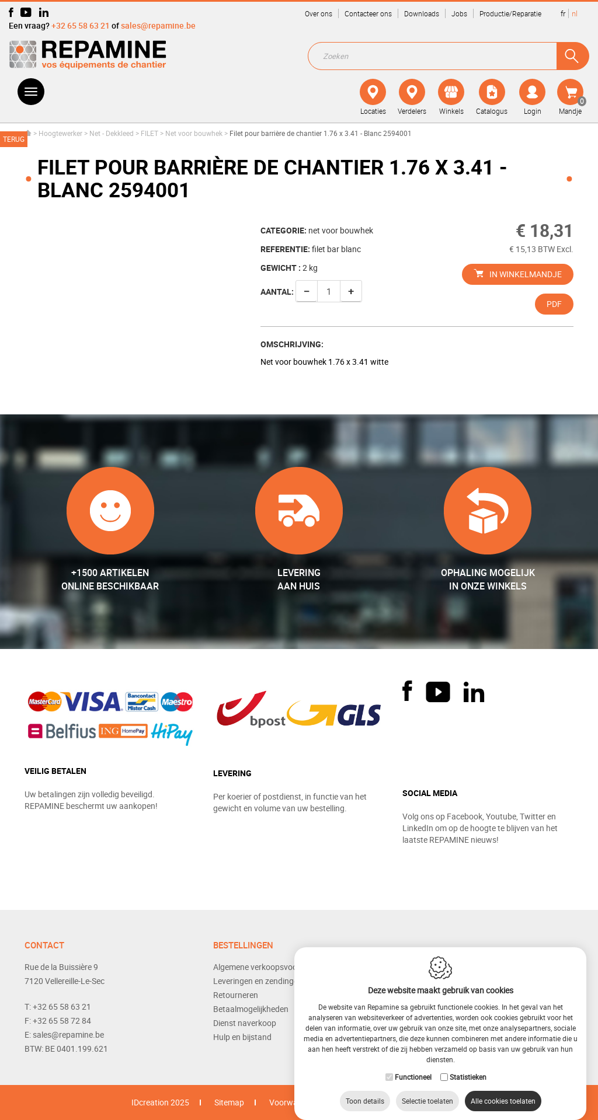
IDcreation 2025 (160, 1102)
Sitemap (229, 1102)
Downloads (421, 13)
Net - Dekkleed (111, 133)
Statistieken (468, 1065)
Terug (14, 139)
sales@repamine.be (158, 25)
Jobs (459, 13)
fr (563, 13)
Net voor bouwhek (193, 133)
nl (575, 13)
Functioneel (413, 1065)
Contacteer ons (368, 13)
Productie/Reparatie (510, 13)
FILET (149, 133)
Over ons (318, 13)
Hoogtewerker (60, 133)
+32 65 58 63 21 (80, 25)
